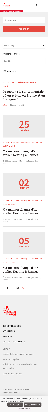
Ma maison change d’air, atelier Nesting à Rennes (20, 154)
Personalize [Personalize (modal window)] (24, 409)
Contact (6, 348)
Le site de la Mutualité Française (18, 353)
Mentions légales (11, 359)
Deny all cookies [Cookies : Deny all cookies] (32, 404)
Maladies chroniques (20, 142)
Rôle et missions (12, 325)
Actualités (9, 331)
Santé (5, 86)
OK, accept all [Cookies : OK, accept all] (15, 404)
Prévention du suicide (27, 82)
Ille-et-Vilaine (9, 146)
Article (5, 105)
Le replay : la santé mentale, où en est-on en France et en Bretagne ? (24, 96)
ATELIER (6, 142)
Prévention (37, 142)
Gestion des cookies (12, 373)
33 (18, 288)
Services (7, 336)
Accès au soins (9, 82)
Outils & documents (14, 341)
